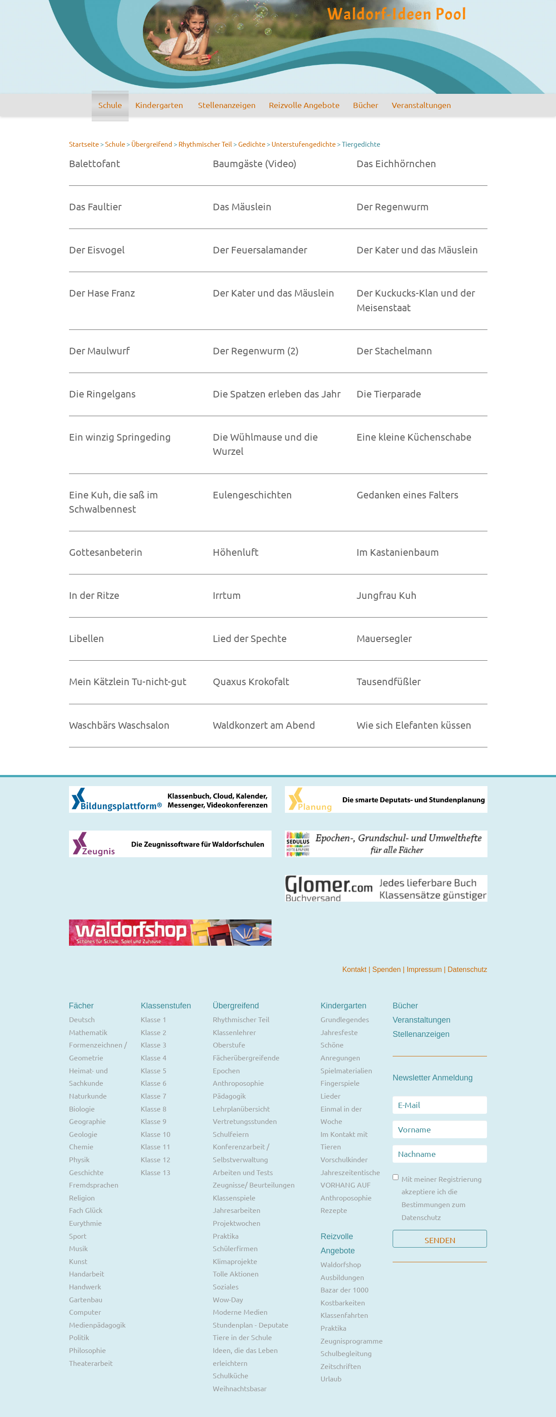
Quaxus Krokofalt (251, 681)
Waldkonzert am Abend (264, 725)
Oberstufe (229, 1044)
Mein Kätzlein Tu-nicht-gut (128, 681)
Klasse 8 (153, 1108)
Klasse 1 (153, 1019)
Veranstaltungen (421, 104)
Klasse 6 (153, 1082)
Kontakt (355, 969)
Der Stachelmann (394, 350)
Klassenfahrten (344, 1314)
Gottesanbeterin (105, 552)
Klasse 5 (153, 1070)
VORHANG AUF (346, 1184)
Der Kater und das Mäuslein (417, 249)
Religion (82, 1197)
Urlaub (331, 1378)
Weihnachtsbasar (240, 1388)
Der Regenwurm (393, 206)
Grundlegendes (345, 1019)
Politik (79, 1337)
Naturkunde (88, 1095)
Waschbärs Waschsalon (119, 725)
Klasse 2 (153, 1032)
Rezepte (334, 1209)
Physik (79, 1159)
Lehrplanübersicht (241, 1108)
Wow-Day (228, 1299)
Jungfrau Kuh (387, 595)
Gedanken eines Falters (408, 494)
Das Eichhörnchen (396, 163)
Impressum (425, 969)
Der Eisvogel (97, 249)
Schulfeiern (231, 1133)
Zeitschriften (341, 1365)
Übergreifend (151, 144)
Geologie (83, 1133)
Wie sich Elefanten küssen (414, 725)
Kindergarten (159, 104)
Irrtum (227, 595)
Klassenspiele (234, 1197)
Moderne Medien (240, 1311)
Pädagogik (229, 1095)
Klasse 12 (155, 1159)
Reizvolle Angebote (304, 104)
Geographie (87, 1120)
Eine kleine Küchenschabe (414, 436)
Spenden (387, 969)
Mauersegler (384, 638)
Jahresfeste (339, 1032)
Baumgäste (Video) (254, 163)
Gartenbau (85, 1299)
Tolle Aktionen (236, 1273)
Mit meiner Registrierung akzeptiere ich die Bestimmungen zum (437, 1197)
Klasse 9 (153, 1120)
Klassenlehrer (234, 1032)
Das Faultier (95, 206)
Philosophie (87, 1349)
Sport (77, 1235)
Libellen (86, 638)
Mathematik (88, 1032)
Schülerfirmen (235, 1248)
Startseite (84, 144)
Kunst (78, 1260)
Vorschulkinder (344, 1159)
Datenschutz (467, 969)
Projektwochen (236, 1222)
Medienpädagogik (97, 1324)
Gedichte (251, 144)
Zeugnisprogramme (352, 1340)
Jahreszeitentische (350, 1172)
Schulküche (230, 1375)
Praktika (226, 1235)
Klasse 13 (155, 1172)
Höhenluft (236, 552)
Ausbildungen (342, 1276)
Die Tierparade (389, 393)
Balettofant (94, 163)
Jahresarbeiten (236, 1209)
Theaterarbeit (91, 1362)
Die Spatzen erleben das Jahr (277, 393)
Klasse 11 (155, 1146)
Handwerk (85, 1286)
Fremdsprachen (93, 1184)
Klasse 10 (155, 1133)
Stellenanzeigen (227, 104)
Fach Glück (85, 1209)
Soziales (226, 1286)
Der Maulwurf (99, 350)
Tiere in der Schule (242, 1337)
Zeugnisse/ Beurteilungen (254, 1184)
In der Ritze (94, 595)
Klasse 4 (153, 1057)
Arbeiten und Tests (243, 1172)
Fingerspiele (340, 1082)
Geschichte (86, 1172)
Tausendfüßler (389, 681)
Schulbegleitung (346, 1353)
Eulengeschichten (252, 494)
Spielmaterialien (346, 1070)
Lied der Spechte (250, 638)
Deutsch (82, 1019)
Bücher (365, 104)
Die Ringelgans (102, 393)
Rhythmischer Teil (205, 144)
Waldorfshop (341, 1264)
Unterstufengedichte (304, 144)
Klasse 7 (153, 1095)
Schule (110, 104)
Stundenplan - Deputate (250, 1324)
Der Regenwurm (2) (256, 350)
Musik (78, 1248)
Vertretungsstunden (245, 1120)
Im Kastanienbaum (398, 552)
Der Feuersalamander (260, 249)
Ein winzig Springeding (120, 436)
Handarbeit (86, 1273)
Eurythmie (85, 1222)
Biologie (82, 1108)
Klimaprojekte (235, 1260)
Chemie (81, 1146)
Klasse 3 (153, 1044)
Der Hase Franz (102, 292)
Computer (85, 1311)
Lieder (331, 1095)
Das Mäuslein (242, 206)
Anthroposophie (238, 1082)
